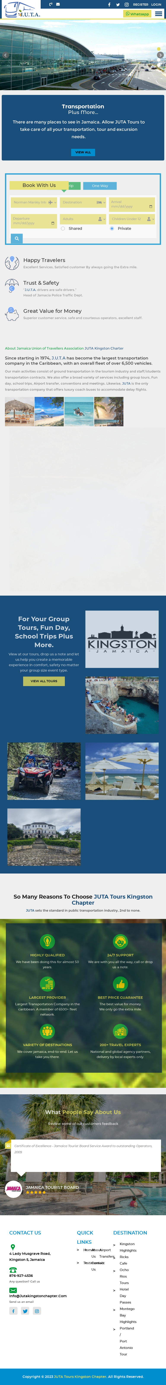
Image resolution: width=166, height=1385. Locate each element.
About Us (92, 1253)
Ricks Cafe (124, 1260)
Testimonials (84, 1263)
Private (124, 233)
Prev (5, 55)
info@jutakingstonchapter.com (32, 1296)
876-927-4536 (21, 1276)
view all (83, 152)
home (84, 1250)
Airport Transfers (100, 1253)
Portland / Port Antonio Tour (124, 1341)
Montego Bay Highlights (124, 1315)
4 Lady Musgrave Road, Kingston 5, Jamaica (30, 1257)
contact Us (92, 1266)
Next (160, 55)
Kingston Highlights (124, 1247)
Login (156, 4)
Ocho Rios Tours (124, 1276)
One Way (100, 190)
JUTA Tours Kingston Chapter (80, 1377)
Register (140, 4)
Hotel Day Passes (124, 1296)
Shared (75, 233)
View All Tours (44, 683)
